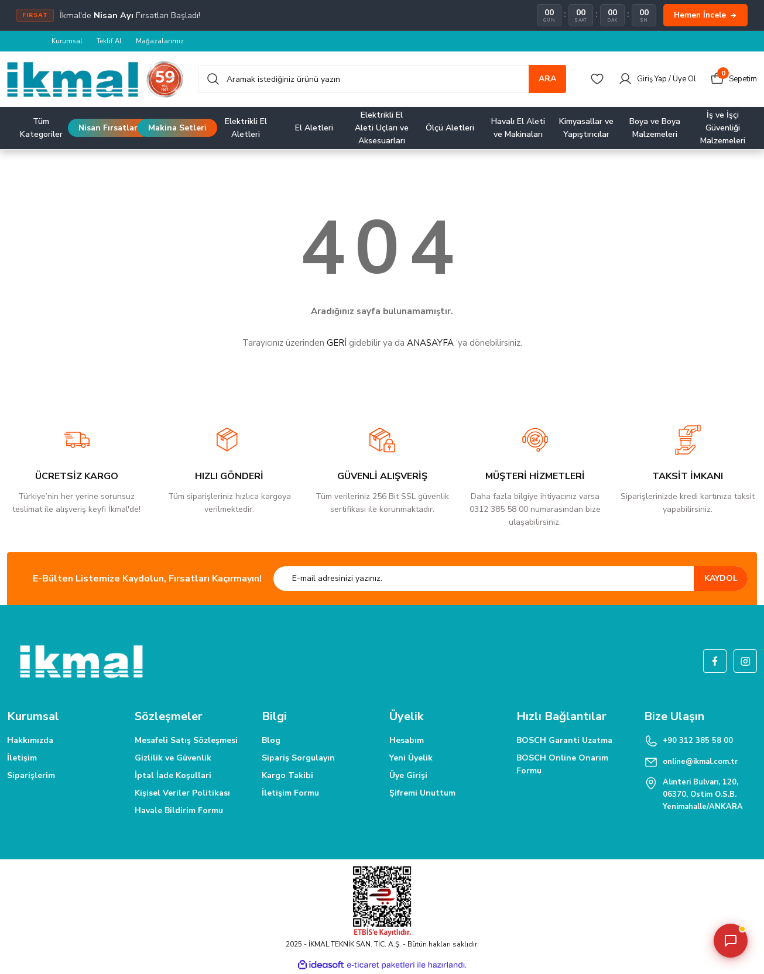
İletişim (22, 758)
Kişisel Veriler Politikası (182, 793)
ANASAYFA (430, 343)
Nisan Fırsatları (109, 128)
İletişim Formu (290, 793)
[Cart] (732, 80)
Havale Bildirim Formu (179, 811)
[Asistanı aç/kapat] (731, 941)
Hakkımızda (30, 740)
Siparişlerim (31, 776)
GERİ (337, 343)
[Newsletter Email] (510, 579)
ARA (547, 79)
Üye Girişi (408, 776)
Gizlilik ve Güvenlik (173, 758)
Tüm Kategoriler (41, 128)
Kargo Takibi (287, 776)
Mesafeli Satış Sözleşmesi (186, 740)
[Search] (382, 80)
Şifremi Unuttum (422, 793)
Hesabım (406, 740)
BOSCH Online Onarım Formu (562, 765)
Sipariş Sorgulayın (298, 758)
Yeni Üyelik (411, 758)
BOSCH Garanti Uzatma (564, 740)
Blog (271, 740)
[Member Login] (651, 80)
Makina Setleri (177, 128)
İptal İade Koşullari (173, 776)
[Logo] (95, 79)
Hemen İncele (705, 14)
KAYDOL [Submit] (721, 578)
